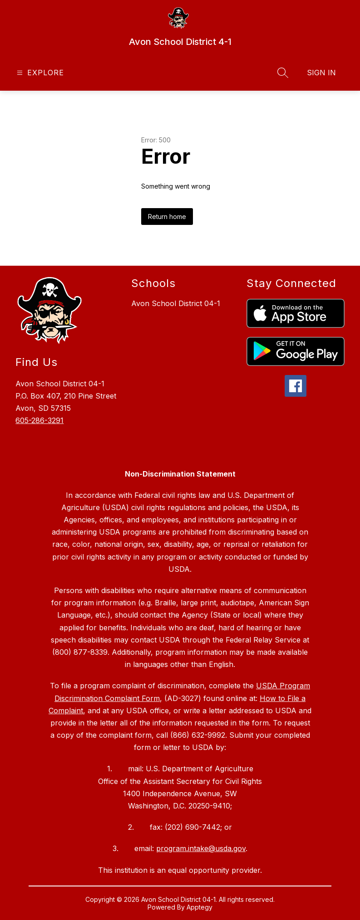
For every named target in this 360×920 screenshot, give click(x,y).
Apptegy (199, 907)
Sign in (321, 72)
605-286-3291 (39, 420)
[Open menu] (39, 72)
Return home (167, 216)
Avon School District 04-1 (175, 303)
